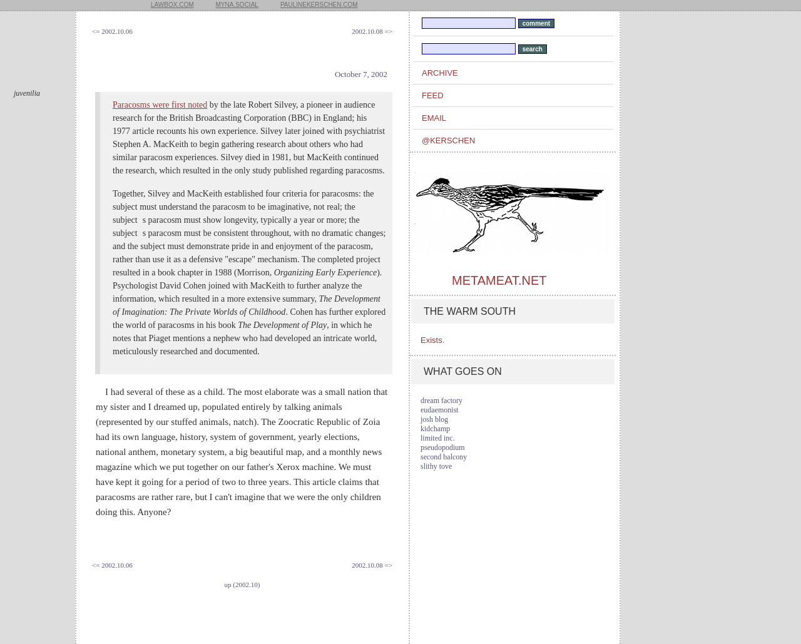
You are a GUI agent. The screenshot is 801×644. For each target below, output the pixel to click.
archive (440, 73)
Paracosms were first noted (160, 105)
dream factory (441, 400)
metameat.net (499, 280)
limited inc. (438, 438)
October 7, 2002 (361, 74)
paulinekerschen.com (319, 4)
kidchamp (435, 428)
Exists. (432, 340)
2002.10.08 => (372, 31)
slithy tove (436, 466)
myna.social (237, 4)
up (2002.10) (242, 584)
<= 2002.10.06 (112, 31)
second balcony (444, 456)
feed (433, 95)
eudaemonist (440, 410)
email (434, 118)
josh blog (434, 419)
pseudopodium (443, 447)
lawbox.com (172, 4)
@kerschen (448, 140)
